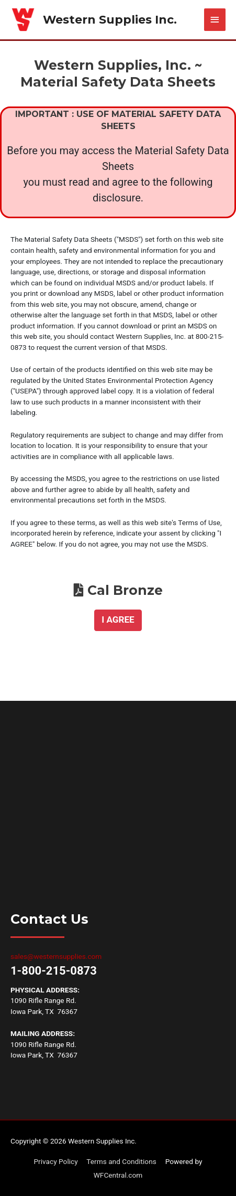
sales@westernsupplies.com (56, 956)
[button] (118, 620)
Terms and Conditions (121, 1161)
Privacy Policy (55, 1161)
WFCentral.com (118, 1175)
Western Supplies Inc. (110, 19)
